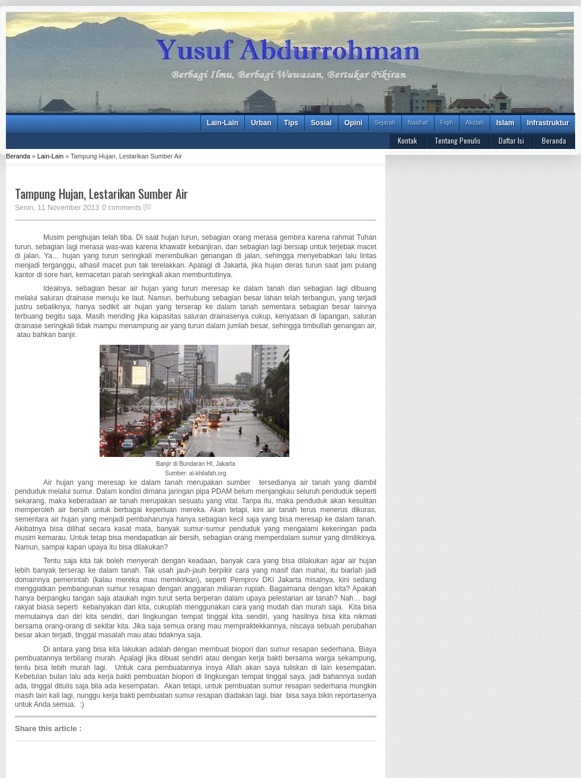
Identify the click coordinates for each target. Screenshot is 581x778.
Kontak (407, 140)
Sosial (321, 123)
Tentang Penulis (458, 140)
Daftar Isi (511, 140)
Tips (291, 123)
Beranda (554, 140)
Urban (261, 123)
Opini (353, 123)
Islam (505, 123)
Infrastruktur (548, 123)
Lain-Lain (222, 123)
